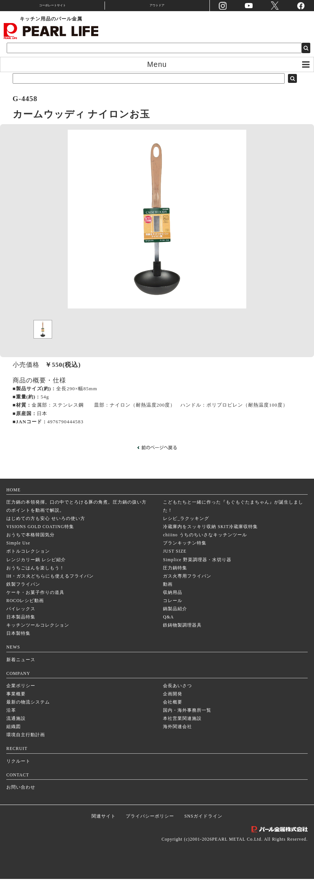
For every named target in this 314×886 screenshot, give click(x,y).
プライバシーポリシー (150, 823)
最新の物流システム (28, 709)
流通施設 (16, 725)
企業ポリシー (20, 693)
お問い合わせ (20, 794)
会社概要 (172, 709)
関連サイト (104, 823)
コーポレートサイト (52, 5)
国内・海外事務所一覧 (187, 717)
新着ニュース (20, 666)
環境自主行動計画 (25, 742)
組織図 (13, 733)
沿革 (11, 717)
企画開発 (172, 701)
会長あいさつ (177, 693)
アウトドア (157, 5)
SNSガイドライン (203, 823)
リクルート (18, 768)
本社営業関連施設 (182, 725)
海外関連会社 (177, 733)
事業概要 (16, 701)
